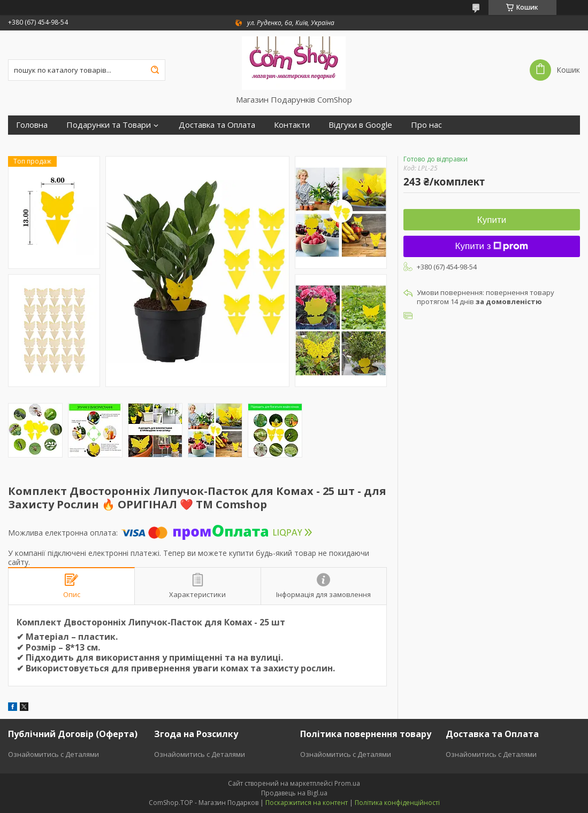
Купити (491, 220)
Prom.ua (347, 783)
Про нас (426, 125)
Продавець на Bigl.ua (294, 792)
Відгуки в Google (360, 125)
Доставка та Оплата (217, 125)
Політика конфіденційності (397, 802)
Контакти (292, 125)
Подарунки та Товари (108, 125)
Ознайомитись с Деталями (53, 754)
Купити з (492, 246)
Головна (32, 125)
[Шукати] (154, 70)
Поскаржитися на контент (306, 802)
